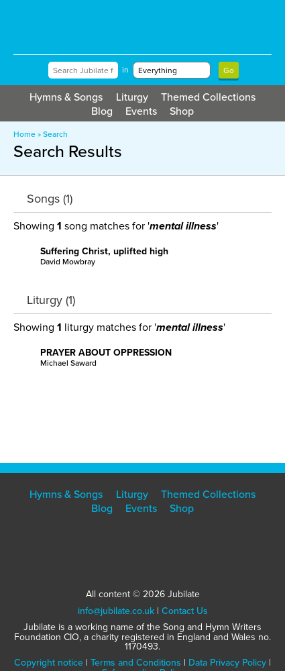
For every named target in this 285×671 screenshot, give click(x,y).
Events (141, 111)
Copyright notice (48, 663)
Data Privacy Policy (227, 663)
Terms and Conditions (136, 663)
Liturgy (132, 97)
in (125, 70)
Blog (102, 111)
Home (24, 134)
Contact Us (185, 611)
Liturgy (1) (51, 300)
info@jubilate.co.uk (116, 611)
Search (55, 134)
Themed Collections (208, 97)
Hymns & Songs (66, 97)
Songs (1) (49, 198)
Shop (182, 111)
